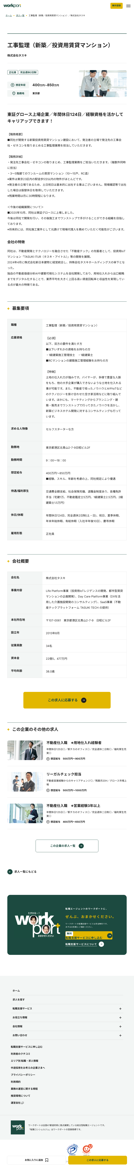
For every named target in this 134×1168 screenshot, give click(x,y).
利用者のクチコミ (20, 1054)
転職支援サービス (22, 1008)
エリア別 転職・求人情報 (24, 1061)
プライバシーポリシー (23, 1075)
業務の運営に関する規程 (24, 1089)
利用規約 (16, 1082)
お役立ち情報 (20, 1017)
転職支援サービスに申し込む (27, 1047)
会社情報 (17, 1026)
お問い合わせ (20, 1035)
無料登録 (116, 5)
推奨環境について (20, 1096)
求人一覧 (20, 15)
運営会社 (17, 1103)
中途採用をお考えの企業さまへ (28, 1068)
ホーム (9, 15)
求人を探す (19, 999)
